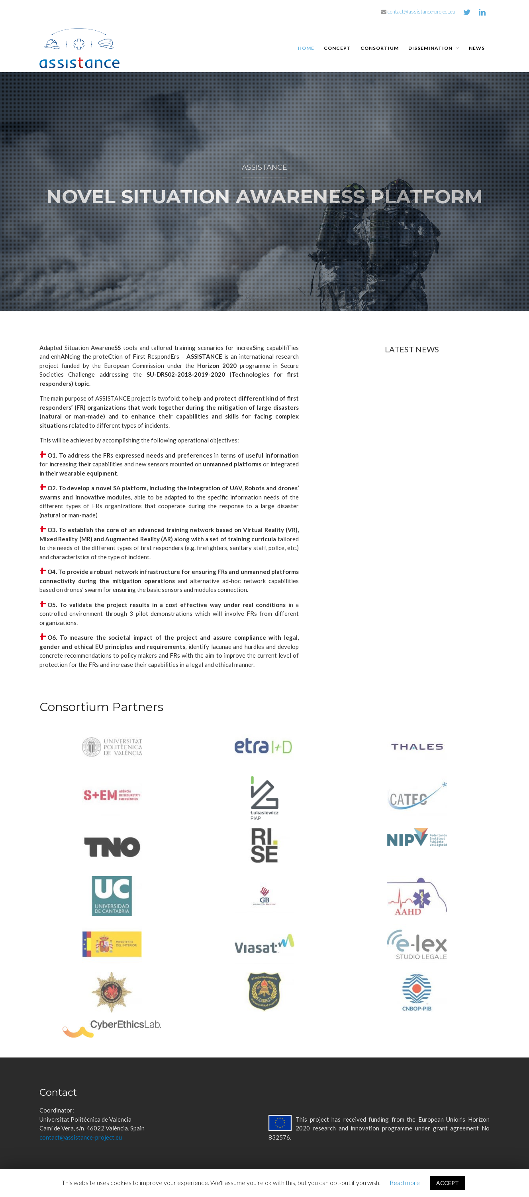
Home (306, 48)
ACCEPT (447, 1182)
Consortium (380, 48)
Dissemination (430, 48)
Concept (337, 48)
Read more (405, 1182)
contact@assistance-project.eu (418, 11)
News (477, 48)
